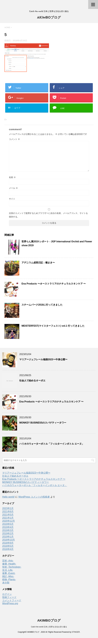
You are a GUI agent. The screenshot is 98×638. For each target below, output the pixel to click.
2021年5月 (8, 514)
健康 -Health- (9, 564)
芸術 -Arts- (8, 560)
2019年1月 (8, 536)
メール (13, 188)
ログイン (7, 594)
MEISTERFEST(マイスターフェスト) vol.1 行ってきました (53, 326)
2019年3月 (8, 530)
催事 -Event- (8, 573)
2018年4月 (8, 549)
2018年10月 (8, 539)
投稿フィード (9, 597)
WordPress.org (10, 603)
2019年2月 (8, 533)
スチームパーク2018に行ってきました (42, 304)
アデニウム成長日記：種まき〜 (38, 262)
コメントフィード (11, 600)
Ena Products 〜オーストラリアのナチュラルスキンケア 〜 (54, 283)
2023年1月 (8, 508)
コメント (14, 139)
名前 (12, 177)
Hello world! (8, 497)
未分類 (5, 582)
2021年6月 (8, 511)
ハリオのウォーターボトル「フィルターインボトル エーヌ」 (51, 443)
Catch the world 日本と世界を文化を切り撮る (49, 627)
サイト (12, 199)
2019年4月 (8, 527)
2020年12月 (8, 521)
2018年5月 (8, 546)
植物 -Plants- (9, 579)
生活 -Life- (7, 570)
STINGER (76, 632)
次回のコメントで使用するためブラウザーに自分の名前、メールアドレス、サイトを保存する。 (48, 215)
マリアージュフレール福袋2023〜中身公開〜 (43, 359)
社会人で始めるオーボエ (32, 380)
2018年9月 (8, 543)
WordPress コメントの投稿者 (34, 497)
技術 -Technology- (11, 567)
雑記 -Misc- (8, 576)
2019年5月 (8, 524)
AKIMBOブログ (49, 17)
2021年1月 (8, 517)
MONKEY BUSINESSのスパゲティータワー (42, 422)
